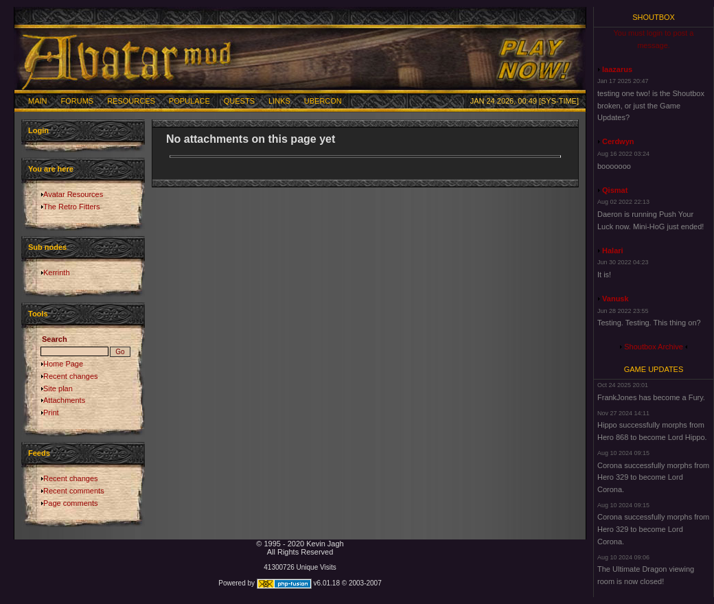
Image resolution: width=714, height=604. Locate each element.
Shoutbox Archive (653, 346)
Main (37, 101)
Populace (189, 101)
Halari (612, 250)
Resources (131, 101)
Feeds (39, 453)
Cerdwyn (618, 141)
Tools (38, 314)
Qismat (614, 190)
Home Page (63, 364)
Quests (239, 101)
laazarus (617, 69)
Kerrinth (56, 272)
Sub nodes (47, 247)
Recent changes (70, 376)
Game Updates (654, 369)
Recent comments (73, 491)
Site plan (58, 388)
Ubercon (323, 101)
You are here (50, 169)
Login (38, 130)
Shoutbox (653, 17)
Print (51, 412)
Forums (77, 101)
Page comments (70, 503)
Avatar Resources (73, 194)
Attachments (64, 400)
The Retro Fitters (71, 206)
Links (279, 101)
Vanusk (615, 298)
